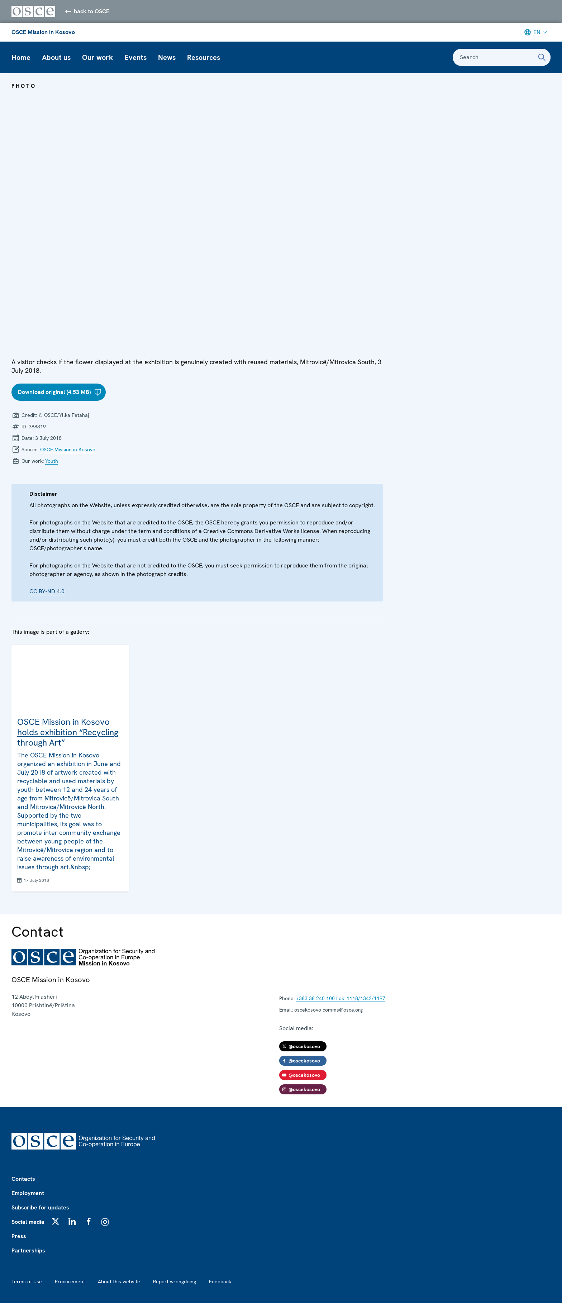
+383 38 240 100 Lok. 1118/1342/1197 (340, 998)
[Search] (542, 57)
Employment (27, 1193)
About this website (119, 1281)
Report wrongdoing (174, 1281)
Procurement (70, 1281)
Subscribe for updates (40, 1207)
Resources (203, 57)
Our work (97, 57)
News (167, 57)
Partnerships (28, 1250)
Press (18, 1236)
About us (56, 57)
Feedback (220, 1281)
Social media (27, 1222)
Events (135, 57)
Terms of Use (26, 1281)
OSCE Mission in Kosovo (43, 32)
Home (20, 57)
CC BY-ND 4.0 (47, 591)
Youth (51, 461)
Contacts (23, 1179)
